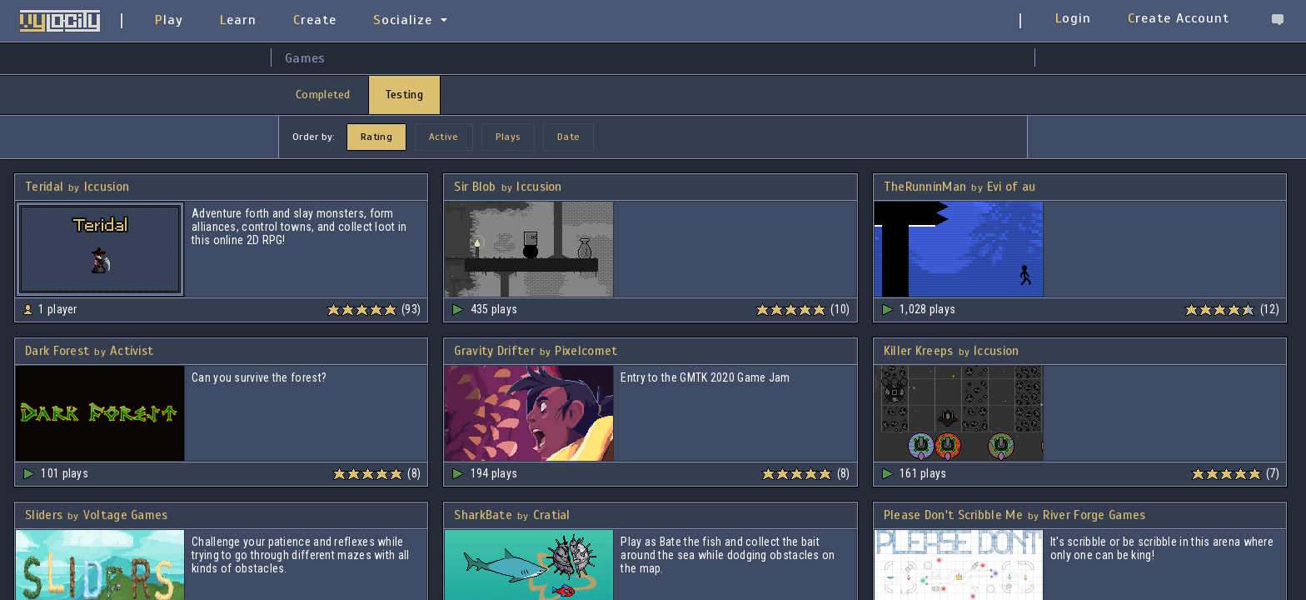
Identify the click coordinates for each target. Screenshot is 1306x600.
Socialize (402, 20)
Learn (238, 20)
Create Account (1178, 18)
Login (1073, 18)
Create (314, 20)
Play (169, 20)
